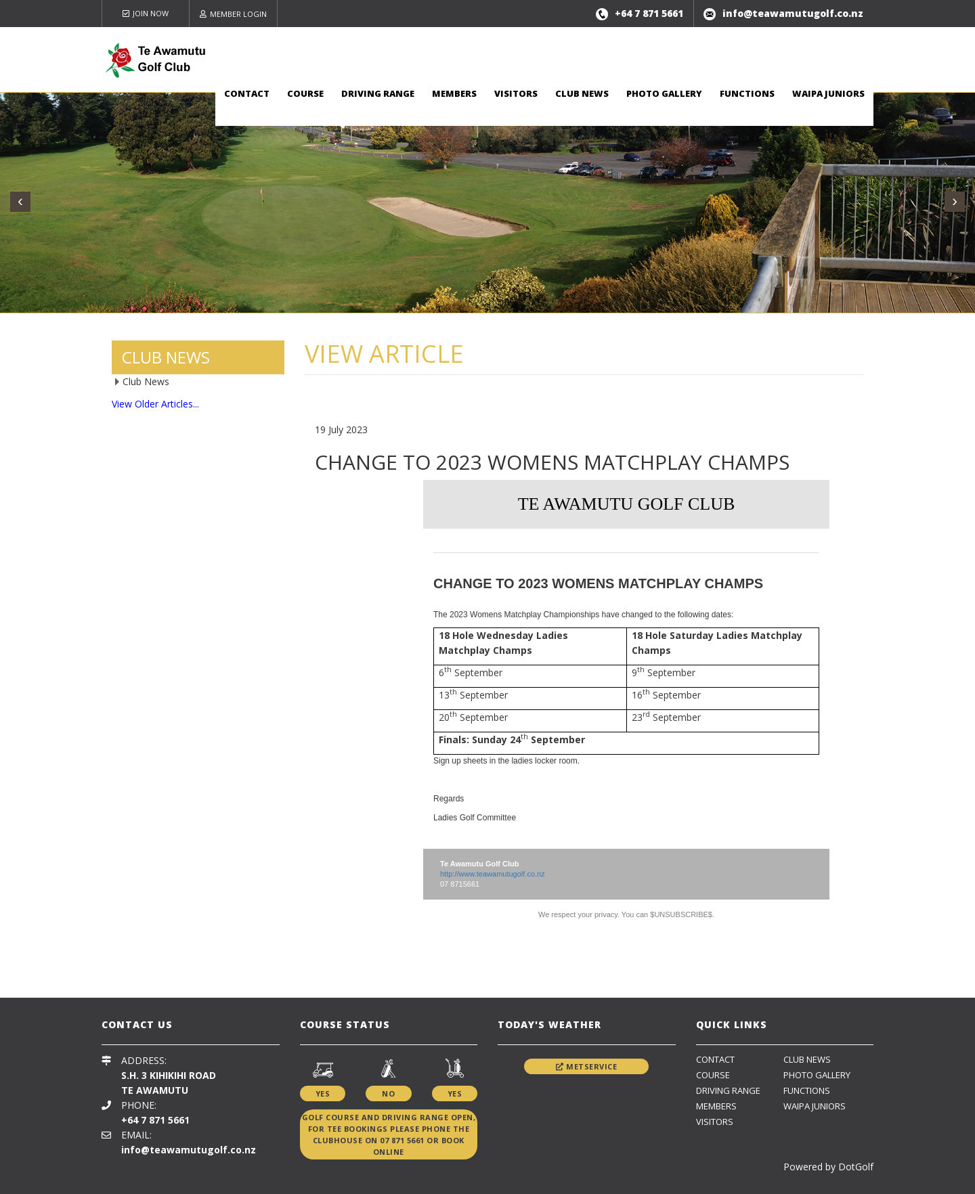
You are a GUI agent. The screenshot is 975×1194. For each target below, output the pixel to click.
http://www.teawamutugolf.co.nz (492, 874)
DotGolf (855, 1166)
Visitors (516, 93)
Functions (747, 93)
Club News (582, 93)
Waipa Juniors (828, 93)
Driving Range (377, 93)
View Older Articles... (155, 403)
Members (454, 93)
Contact (246, 93)
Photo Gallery (664, 93)
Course (305, 93)
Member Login (233, 14)
